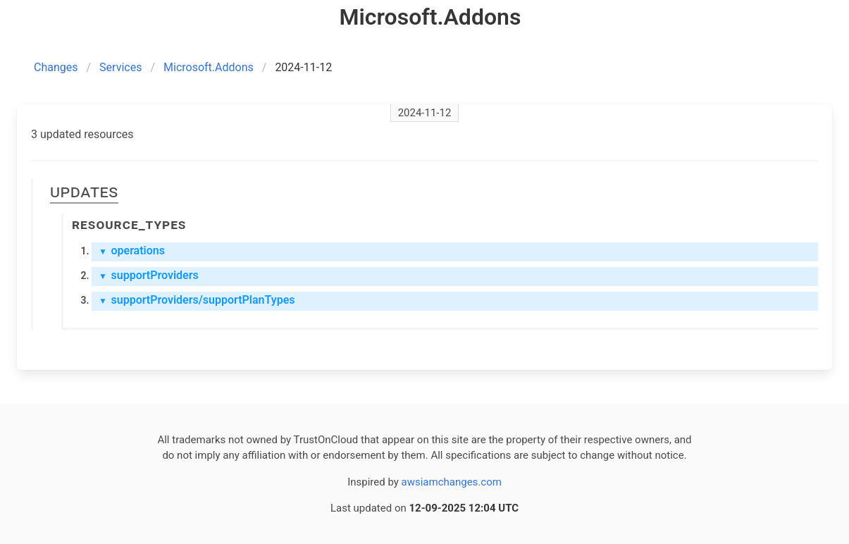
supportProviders (149, 275)
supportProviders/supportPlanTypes (197, 300)
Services (120, 67)
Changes (56, 67)
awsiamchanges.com (452, 482)
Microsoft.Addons (208, 67)
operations (132, 250)
